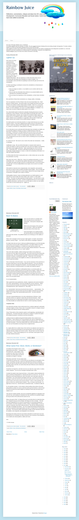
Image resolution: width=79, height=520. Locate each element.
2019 (65, 461)
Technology (65, 397)
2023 (65, 454)
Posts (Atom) (14, 434)
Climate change (66, 246)
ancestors (65, 421)
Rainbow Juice (20, 7)
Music (64, 343)
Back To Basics (12, 216)
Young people (66, 418)
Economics (65, 280)
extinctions (65, 428)
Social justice (66, 382)
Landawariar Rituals (61, 156)
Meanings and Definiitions (21, 428)
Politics (26, 339)
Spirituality (65, 389)
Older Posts (41, 431)
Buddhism (65, 237)
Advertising (65, 224)
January (66, 494)
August (66, 482)
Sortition (65, 385)
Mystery (65, 345)
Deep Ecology (66, 272)
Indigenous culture (67, 322)
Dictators (65, 275)
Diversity (65, 278)
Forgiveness (66, 302)
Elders (64, 282)
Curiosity (65, 267)
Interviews (65, 325)
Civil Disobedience (67, 244)
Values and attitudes (67, 402)
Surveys (65, 392)
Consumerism (66, 259)
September (67, 480)
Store (11, 40)
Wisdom (65, 413)
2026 (65, 448)
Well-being (65, 412)
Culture (14, 188)
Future (64, 305)
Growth (64, 313)
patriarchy (65, 438)
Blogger (45, 513)
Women (65, 415)
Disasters (65, 277)
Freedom (65, 303)
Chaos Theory (12, 339)
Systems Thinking (67, 395)
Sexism (64, 374)
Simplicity (65, 378)
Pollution (65, 359)
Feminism (65, 295)
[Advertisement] (25, 201)
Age (64, 225)
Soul (64, 387)
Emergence (65, 283)
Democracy (22, 339)
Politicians (65, 355)
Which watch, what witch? (62, 164)
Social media (66, 384)
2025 (65, 450)
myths (64, 435)
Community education (68, 253)
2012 (65, 504)
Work (64, 416)
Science (65, 373)
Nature (64, 346)
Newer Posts (9, 431)
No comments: (23, 186)
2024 (65, 452)
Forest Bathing (66, 299)
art (64, 423)
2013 (65, 502)
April (66, 489)
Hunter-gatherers (67, 319)
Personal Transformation (66, 352)
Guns (64, 316)
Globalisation (66, 306)
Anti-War (65, 230)
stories (64, 443)
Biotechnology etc (67, 233)
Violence (65, 405)
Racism (65, 366)
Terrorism (65, 398)
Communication (66, 249)
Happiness (65, 318)
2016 (65, 497)
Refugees (65, 368)
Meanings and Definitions (66, 335)
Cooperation (66, 261)
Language (65, 328)
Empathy (65, 285)
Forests (65, 300)
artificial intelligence (67, 424)
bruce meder (53, 212)
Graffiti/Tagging (66, 308)
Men (64, 338)
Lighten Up (10, 58)
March (66, 491)
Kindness (65, 327)
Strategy (65, 390)
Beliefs (11, 188)
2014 (65, 500)
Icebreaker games (67, 321)
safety (64, 441)
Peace (64, 349)
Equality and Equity (67, 289)
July (66, 483)
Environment (66, 288)
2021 (65, 458)
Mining (64, 342)
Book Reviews (66, 235)
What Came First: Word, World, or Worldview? (23, 346)
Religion (65, 370)
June (66, 485)
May (66, 487)
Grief (64, 310)
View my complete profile (54, 276)
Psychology (18, 188)
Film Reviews (66, 297)
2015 (65, 498)
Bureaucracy (66, 238)
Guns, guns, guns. (60, 132)
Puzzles (65, 363)
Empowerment (66, 286)
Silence (64, 376)
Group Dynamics (66, 311)
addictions (65, 419)
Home (6, 40)
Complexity (18, 339)
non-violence (66, 436)
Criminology (65, 264)
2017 (65, 465)
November (67, 468)
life (64, 433)
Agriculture (65, 227)
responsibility (66, 440)
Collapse (65, 248)
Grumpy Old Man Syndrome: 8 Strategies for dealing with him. (63, 99)
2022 (65, 456)
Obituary (65, 348)
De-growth (65, 269)
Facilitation (65, 292)
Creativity (65, 263)
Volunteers (65, 407)
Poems (64, 354)
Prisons (65, 360)
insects (64, 432)
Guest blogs (65, 314)
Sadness (65, 371)
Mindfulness (65, 340)
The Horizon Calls (67, 201)
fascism (65, 430)
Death (64, 271)
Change (65, 241)
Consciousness (66, 258)
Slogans (65, 379)
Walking (65, 410)
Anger (64, 229)
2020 (65, 459)
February (67, 493)
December (67, 466)
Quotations (65, 365)
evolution (65, 427)
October (66, 478)
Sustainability (66, 393)
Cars (64, 240)
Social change (23, 188)
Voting (64, 408)
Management (66, 330)
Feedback (65, 294)
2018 (65, 463)
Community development (66, 252)
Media (64, 337)
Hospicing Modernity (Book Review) (64, 139)
